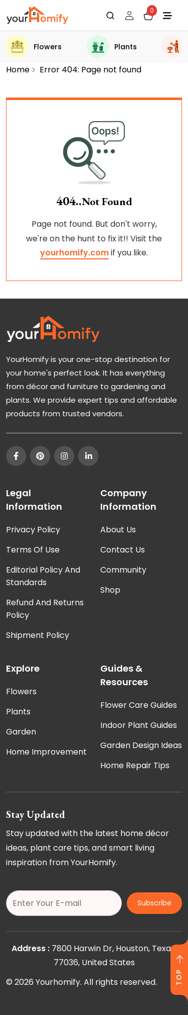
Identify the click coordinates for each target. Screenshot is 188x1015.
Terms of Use (33, 550)
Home (18, 69)
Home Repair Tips (134, 765)
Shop (110, 590)
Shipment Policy (37, 635)
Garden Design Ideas (141, 745)
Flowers (34, 46)
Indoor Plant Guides (138, 725)
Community (123, 570)
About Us (118, 529)
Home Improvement (46, 752)
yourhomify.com (74, 252)
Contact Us (122, 550)
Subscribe (154, 903)
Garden (21, 731)
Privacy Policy (33, 529)
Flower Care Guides (138, 705)
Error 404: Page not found (90, 69)
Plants (112, 46)
